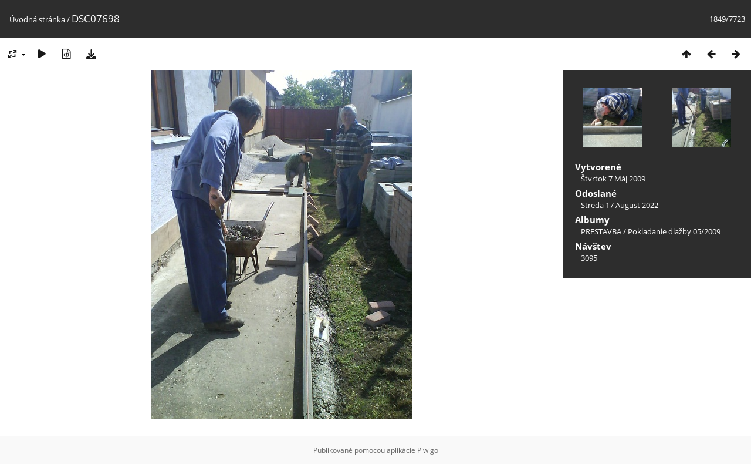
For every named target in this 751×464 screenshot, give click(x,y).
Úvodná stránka (37, 19)
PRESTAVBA (602, 231)
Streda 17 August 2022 (619, 205)
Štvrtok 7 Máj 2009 (613, 178)
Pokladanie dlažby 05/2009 (674, 231)
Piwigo (427, 450)
